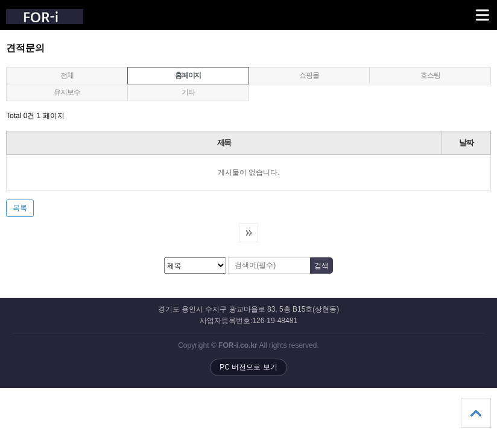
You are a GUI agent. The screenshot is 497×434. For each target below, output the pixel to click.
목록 (20, 208)
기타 (188, 92)
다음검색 (248, 232)
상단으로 (476, 413)
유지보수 (67, 92)
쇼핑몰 (308, 75)
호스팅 (430, 75)
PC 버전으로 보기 (248, 367)
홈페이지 (164, 74)
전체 (67, 75)
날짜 (466, 142)
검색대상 (0, 42)
